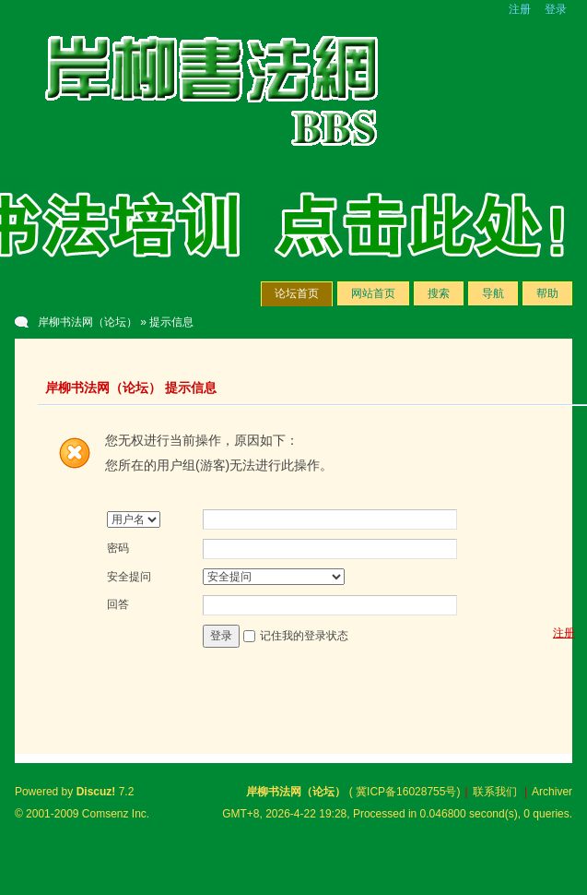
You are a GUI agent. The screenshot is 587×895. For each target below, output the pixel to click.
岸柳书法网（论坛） (87, 322)
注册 (520, 9)
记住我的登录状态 (304, 635)
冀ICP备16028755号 (406, 791)
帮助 (547, 293)
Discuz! (96, 791)
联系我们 (495, 791)
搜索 (439, 293)
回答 (118, 604)
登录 (556, 9)
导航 (493, 293)
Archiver (552, 791)
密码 (118, 548)
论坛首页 (297, 293)
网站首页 (373, 293)
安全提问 (129, 576)
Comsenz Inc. (115, 813)
